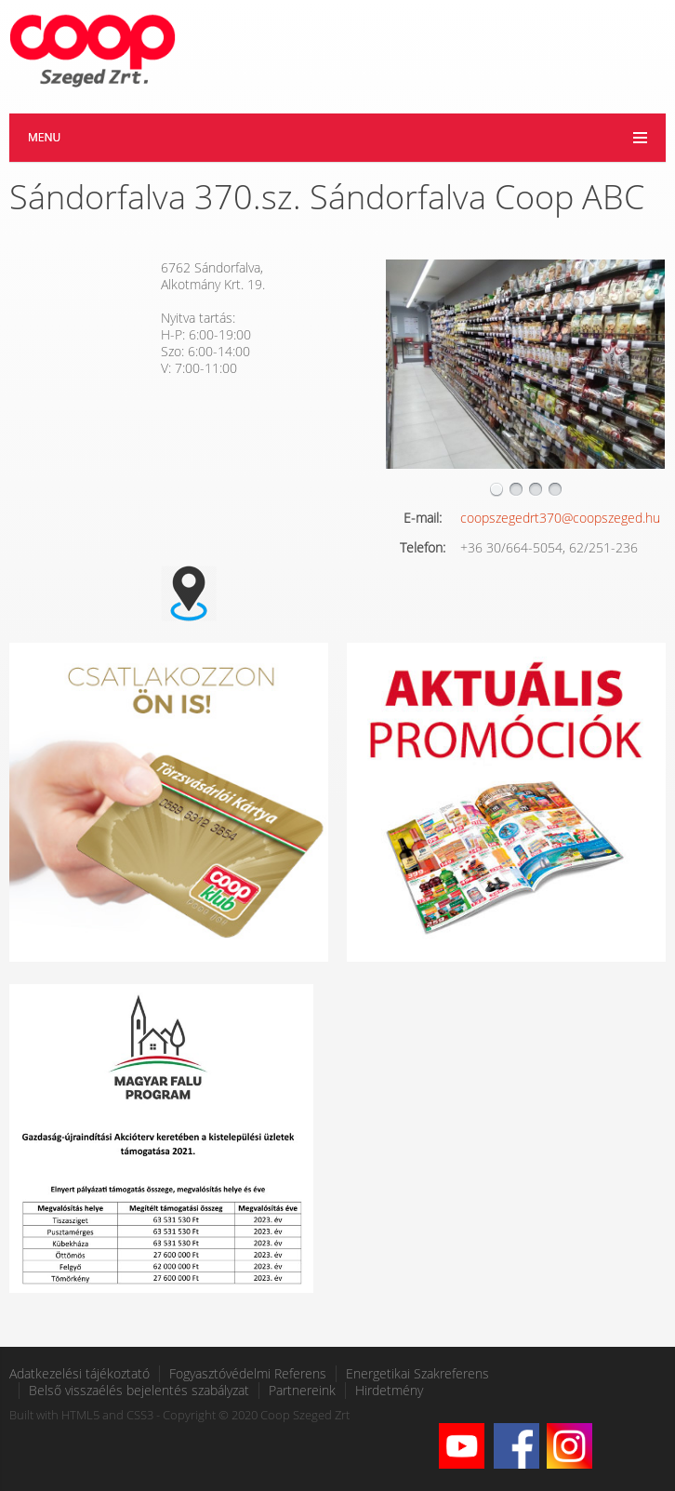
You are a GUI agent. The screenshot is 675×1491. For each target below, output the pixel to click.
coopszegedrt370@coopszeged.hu (560, 517)
